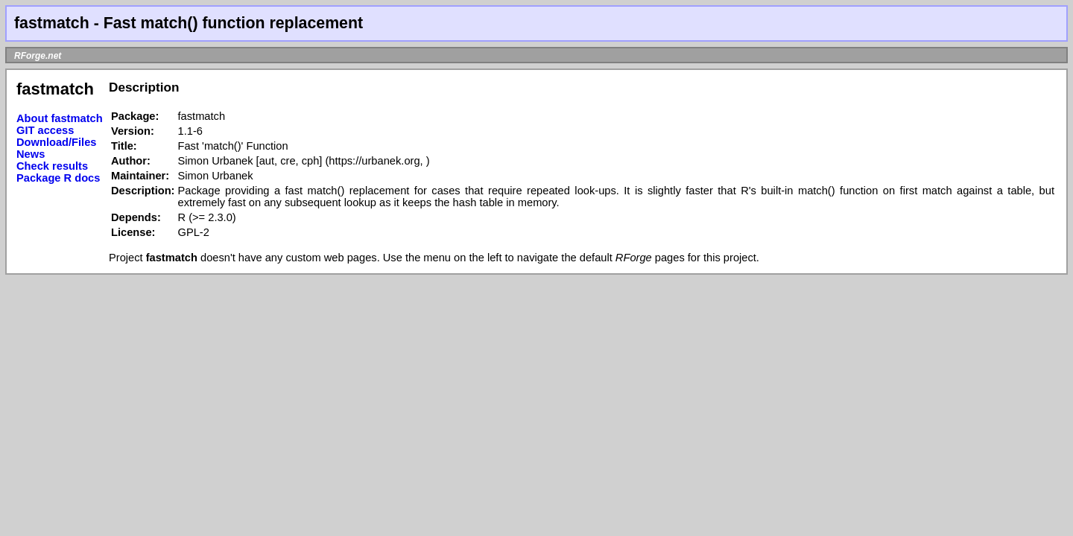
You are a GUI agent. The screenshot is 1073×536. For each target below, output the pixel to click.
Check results (52, 166)
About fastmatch (59, 118)
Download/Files (56, 142)
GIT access (45, 130)
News (30, 154)
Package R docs (58, 178)
